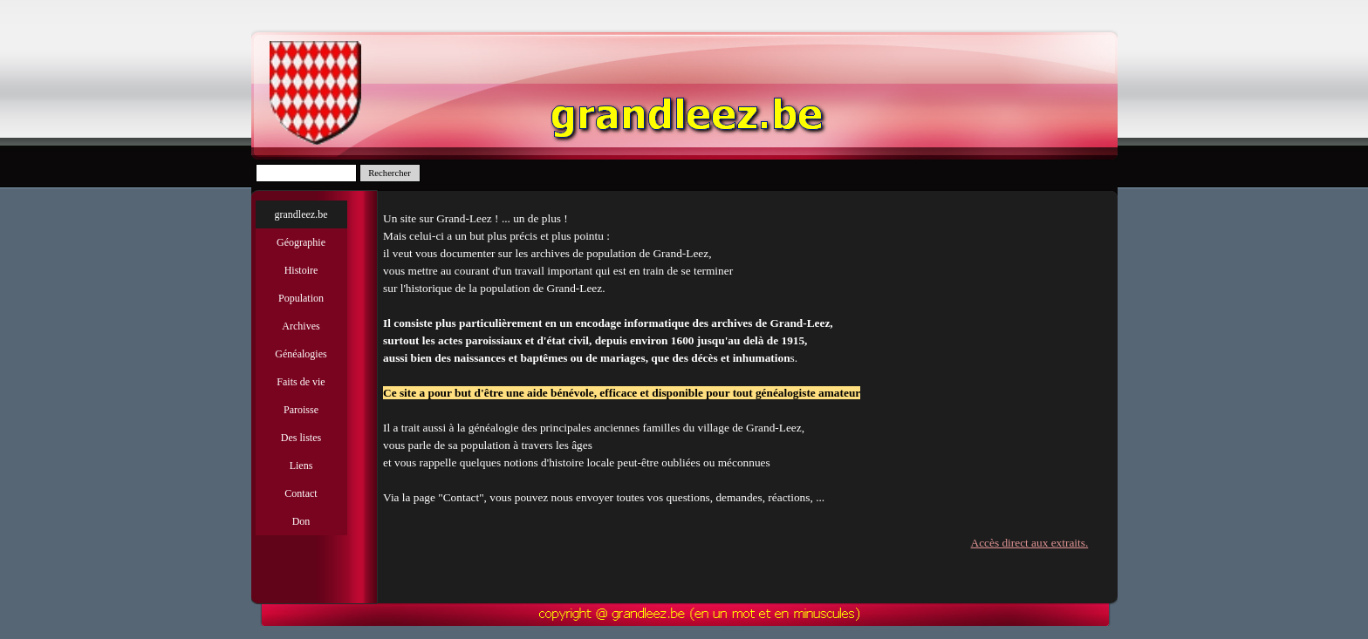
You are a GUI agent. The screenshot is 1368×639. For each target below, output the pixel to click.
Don (301, 521)
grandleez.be (301, 214)
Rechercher (389, 173)
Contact (300, 493)
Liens (301, 465)
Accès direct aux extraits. (1032, 542)
